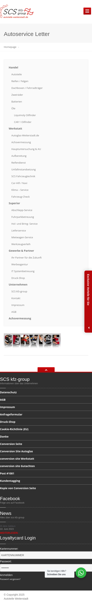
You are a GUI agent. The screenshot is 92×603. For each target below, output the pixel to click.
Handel (13, 67)
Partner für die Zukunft (26, 257)
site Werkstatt (17, 458)
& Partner (21, 250)
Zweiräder (17, 94)
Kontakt (15, 298)
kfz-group (19, 291)
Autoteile (16, 74)
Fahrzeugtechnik (23, 176)
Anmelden (6, 575)
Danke (4, 436)
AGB (13, 312)
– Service (19, 190)
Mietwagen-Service (22, 237)
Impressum (17, 305)
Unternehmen (18, 284)
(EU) (14, 429)
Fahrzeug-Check (20, 196)
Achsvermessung (21, 142)
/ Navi (19, 183)
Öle (13, 108)
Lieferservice (18, 230)
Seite (11, 444)
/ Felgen (19, 81)
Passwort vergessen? (10, 579)
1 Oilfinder (22, 122)
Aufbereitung (18, 156)
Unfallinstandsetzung (23, 169)
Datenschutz (8, 392)
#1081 (7, 473)
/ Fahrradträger (27, 88)
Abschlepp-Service (21, 210)
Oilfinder (25, 115)
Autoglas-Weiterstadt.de (25, 135)
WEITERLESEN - (9, 533)
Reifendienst (18, 162)
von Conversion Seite (18, 488)
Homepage (10, 47)
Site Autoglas (16, 451)
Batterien (16, 101)
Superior (14, 203)
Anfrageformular (11, 414)
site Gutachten (17, 466)
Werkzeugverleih (21, 244)
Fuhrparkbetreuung (22, 217)
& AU (26, 149)
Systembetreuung (22, 271)
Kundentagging (10, 481)
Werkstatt (15, 128)
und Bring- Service (24, 223)
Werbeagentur (19, 264)
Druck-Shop (18, 278)
